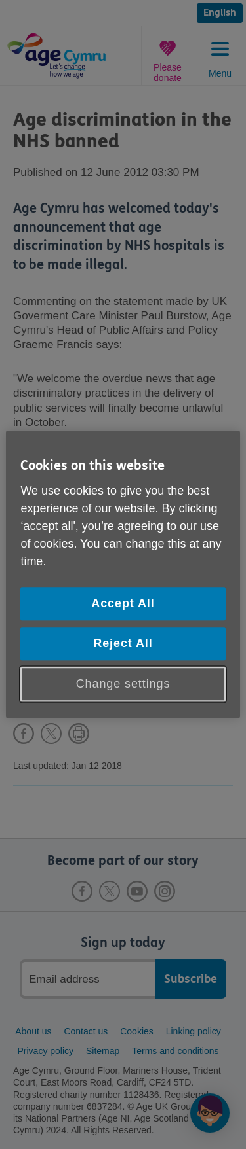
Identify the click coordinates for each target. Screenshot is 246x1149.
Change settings (123, 683)
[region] (122, 574)
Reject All (122, 643)
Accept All (122, 603)
